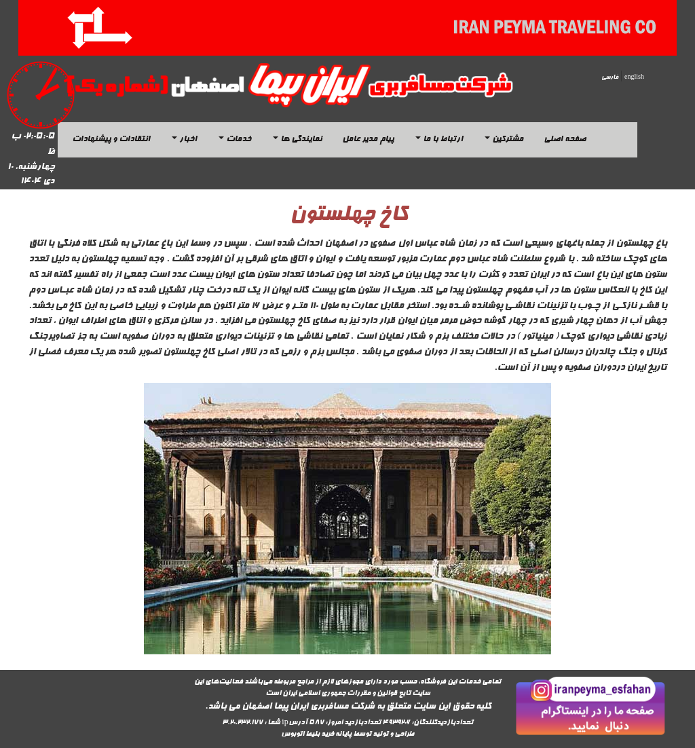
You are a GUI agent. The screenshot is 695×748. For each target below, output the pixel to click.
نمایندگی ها (297, 140)
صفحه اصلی (565, 140)
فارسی (609, 77)
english (634, 77)
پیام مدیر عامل (368, 140)
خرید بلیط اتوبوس (307, 734)
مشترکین (504, 140)
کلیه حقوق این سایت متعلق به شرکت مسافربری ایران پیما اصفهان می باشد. (348, 707)
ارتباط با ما (439, 140)
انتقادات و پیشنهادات (111, 140)
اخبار (184, 140)
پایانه (343, 734)
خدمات (235, 140)
